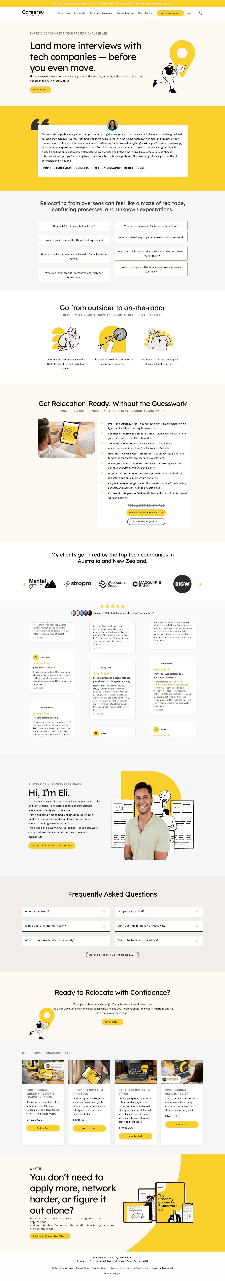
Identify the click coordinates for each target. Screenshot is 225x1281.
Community (79, 13)
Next (200, 584)
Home (60, 13)
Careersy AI (107, 13)
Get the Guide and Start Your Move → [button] (52, 845)
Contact (149, 13)
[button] (146, 511)
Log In (190, 13)
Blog (140, 13)
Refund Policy (66, 1268)
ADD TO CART (89, 1128)
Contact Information (120, 1268)
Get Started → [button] (40, 89)
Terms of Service (99, 1268)
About (68, 13)
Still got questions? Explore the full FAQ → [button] (112, 954)
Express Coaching (125, 13)
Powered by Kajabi (112, 1273)
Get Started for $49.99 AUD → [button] (146, 512)
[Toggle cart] (200, 13)
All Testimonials (141, 1268)
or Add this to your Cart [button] (146, 521)
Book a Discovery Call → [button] (170, 13)
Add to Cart (43, 1128)
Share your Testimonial (162, 1268)
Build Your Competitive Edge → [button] (50, 1236)
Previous (24, 584)
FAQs (54, 1268)
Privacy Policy (82, 1268)
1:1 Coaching (93, 13)
